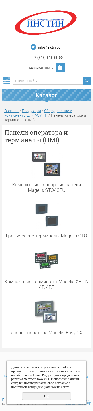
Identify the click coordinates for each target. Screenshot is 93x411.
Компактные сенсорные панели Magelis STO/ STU (46, 187)
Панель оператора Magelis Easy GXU (47, 332)
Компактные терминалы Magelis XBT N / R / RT (46, 284)
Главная (11, 110)
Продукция (31, 110)
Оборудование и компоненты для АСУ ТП (38, 113)
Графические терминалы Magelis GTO (46, 235)
